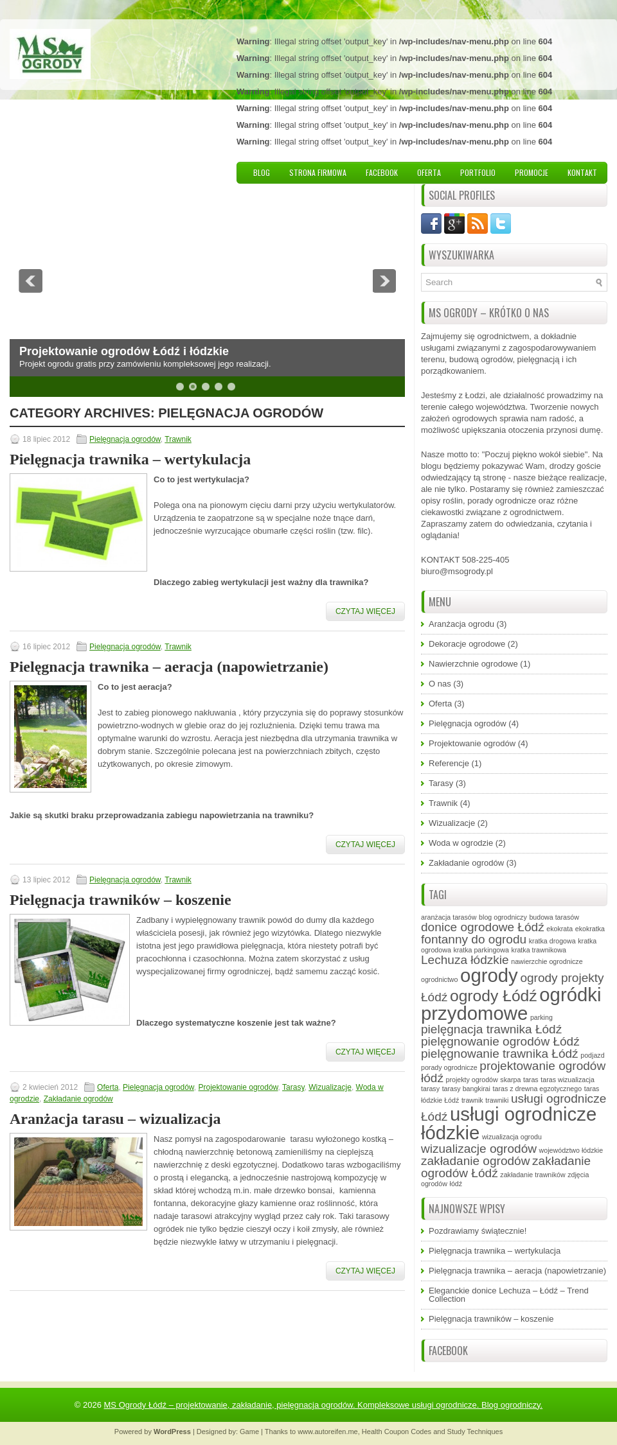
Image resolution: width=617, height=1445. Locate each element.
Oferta (429, 172)
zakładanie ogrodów (475, 1161)
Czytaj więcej (365, 611)
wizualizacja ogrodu (512, 1137)
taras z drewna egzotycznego (537, 1088)
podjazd (592, 1055)
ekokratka (590, 929)
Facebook (382, 172)
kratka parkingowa (480, 950)
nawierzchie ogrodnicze (546, 961)
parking (541, 1017)
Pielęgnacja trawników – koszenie (120, 899)
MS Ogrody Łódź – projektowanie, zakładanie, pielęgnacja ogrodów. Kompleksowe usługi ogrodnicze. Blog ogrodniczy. (323, 1405)
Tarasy (293, 1087)
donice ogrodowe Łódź (482, 927)
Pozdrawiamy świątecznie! (477, 1231)
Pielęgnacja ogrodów (125, 439)
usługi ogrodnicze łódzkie (508, 1123)
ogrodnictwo (439, 979)
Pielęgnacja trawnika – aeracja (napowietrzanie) (169, 666)
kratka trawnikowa (539, 950)
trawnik (472, 1100)
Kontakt (582, 172)
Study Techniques (475, 1431)
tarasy (430, 1088)
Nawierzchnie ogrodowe (473, 664)
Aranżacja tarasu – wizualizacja (115, 1118)
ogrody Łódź (493, 995)
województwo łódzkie (571, 1150)
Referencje (449, 763)
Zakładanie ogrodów (78, 1098)
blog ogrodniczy (503, 917)
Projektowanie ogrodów (238, 1087)
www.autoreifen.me (328, 1431)
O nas (440, 683)
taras (531, 1079)
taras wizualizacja (568, 1079)
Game (249, 1431)
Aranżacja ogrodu (461, 624)
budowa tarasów (554, 917)
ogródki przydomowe (511, 1004)
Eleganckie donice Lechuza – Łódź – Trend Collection (509, 1295)
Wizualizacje (330, 1087)
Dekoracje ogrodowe (467, 644)
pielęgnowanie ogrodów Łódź (500, 1041)
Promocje (531, 172)
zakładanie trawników (532, 1174)
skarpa (510, 1079)
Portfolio (478, 172)
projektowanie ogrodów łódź (513, 1072)
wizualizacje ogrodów (479, 1148)
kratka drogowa (552, 941)
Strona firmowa (317, 172)
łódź (456, 1183)
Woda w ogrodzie (461, 843)
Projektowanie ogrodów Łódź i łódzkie (124, 351)
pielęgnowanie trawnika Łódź (499, 1053)
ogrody (489, 975)
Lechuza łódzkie (465, 960)
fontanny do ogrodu (473, 939)
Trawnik (178, 439)
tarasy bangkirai (466, 1088)
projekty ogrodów (472, 1079)
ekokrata (559, 929)
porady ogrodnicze (449, 1067)
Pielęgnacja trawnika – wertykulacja (130, 459)
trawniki (496, 1100)
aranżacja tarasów (448, 917)
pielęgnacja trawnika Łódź (491, 1029)
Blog (261, 172)
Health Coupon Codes (396, 1431)
